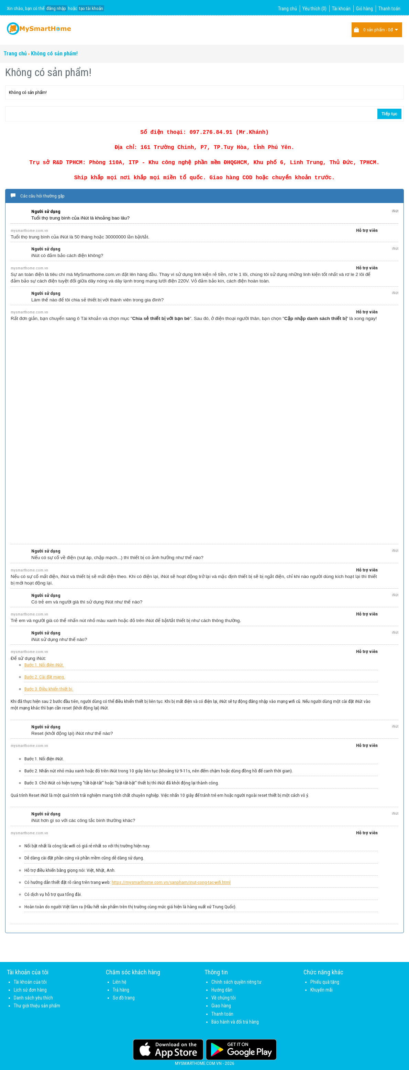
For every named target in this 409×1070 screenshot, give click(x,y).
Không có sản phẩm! (54, 53)
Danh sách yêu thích (33, 998)
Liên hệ (119, 982)
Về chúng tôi (223, 998)
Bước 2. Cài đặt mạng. (44, 677)
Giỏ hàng (364, 8)
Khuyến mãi (321, 990)
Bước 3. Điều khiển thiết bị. (48, 689)
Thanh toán (389, 8)
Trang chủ (287, 8)
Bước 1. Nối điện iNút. (44, 664)
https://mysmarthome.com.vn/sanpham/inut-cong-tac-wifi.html (171, 882)
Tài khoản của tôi (30, 982)
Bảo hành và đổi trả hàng (235, 1022)
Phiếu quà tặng (324, 982)
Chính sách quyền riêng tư (236, 982)
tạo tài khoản (91, 8)
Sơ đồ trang (124, 998)
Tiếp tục (389, 113)
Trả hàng (121, 990)
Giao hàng (221, 1005)
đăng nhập (56, 8)
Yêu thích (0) (314, 8)
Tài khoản (341, 8)
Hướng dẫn (221, 990)
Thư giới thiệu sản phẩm (37, 1005)
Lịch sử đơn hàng (30, 990)
